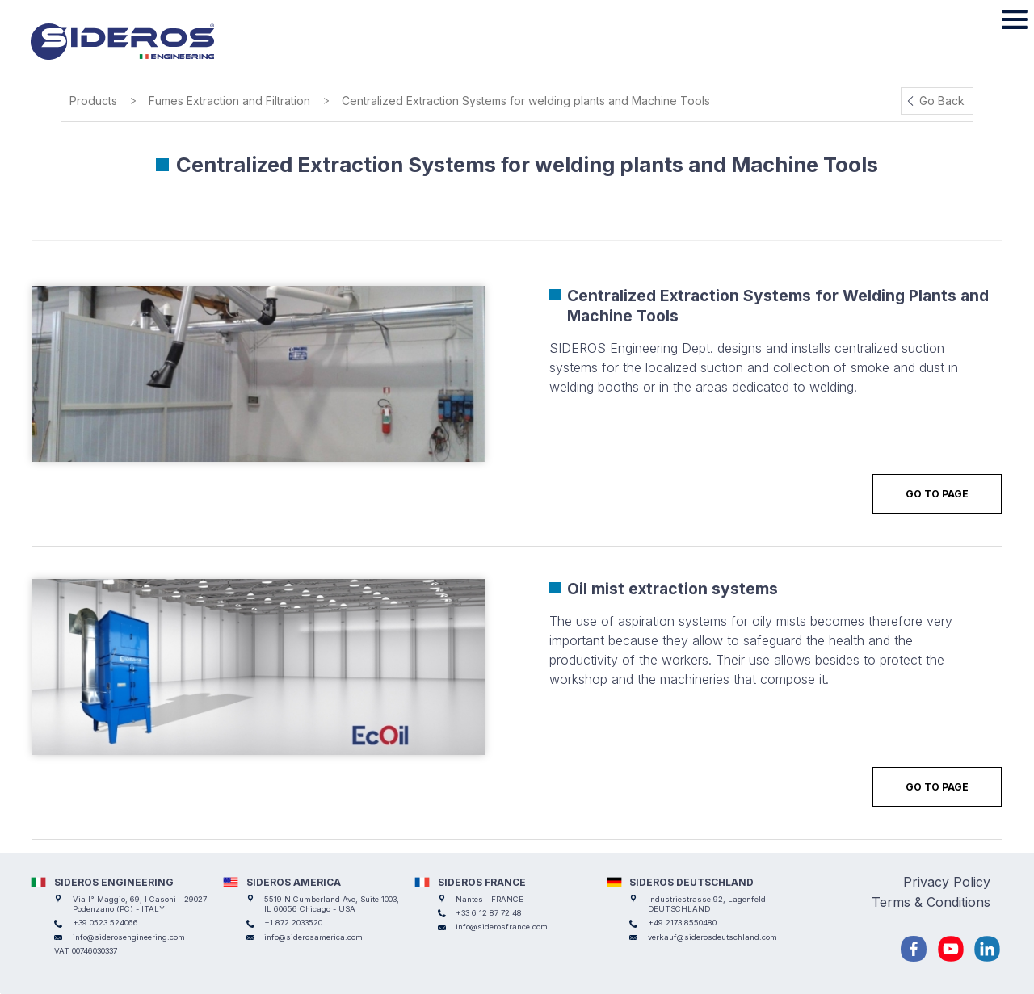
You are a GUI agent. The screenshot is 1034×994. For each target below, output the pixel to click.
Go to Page (937, 494)
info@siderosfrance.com (502, 926)
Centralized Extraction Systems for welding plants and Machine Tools (526, 100)
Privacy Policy (946, 882)
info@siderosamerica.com (313, 937)
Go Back (942, 100)
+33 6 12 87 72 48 (489, 912)
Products (93, 100)
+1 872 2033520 (293, 922)
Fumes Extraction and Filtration (229, 100)
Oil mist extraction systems (672, 588)
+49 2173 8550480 (682, 922)
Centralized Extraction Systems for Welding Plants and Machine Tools (778, 305)
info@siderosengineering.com (129, 937)
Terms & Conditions (931, 902)
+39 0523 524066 (105, 922)
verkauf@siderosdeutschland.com (712, 937)
